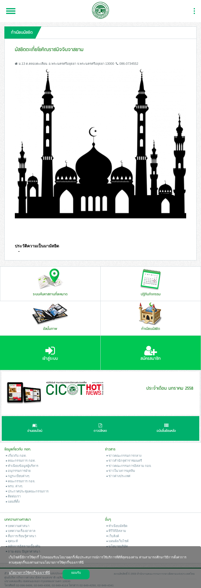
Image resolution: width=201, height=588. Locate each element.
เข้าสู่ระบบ (50, 353)
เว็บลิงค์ (112, 536)
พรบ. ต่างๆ (14, 486)
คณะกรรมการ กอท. (20, 460)
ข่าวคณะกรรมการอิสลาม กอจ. (129, 465)
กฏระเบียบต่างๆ (17, 476)
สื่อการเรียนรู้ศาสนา (21, 536)
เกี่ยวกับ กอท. (16, 455)
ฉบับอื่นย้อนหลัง (166, 428)
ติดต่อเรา (13, 496)
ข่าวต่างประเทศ (118, 476)
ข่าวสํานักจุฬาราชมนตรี (124, 460)
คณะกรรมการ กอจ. (20, 481)
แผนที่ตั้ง (12, 501)
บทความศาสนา (17, 526)
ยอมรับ (76, 572)
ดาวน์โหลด (100, 428)
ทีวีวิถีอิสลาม (116, 531)
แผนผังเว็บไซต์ (117, 541)
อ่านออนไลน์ (34, 428)
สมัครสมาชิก (150, 353)
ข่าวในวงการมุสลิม (120, 470)
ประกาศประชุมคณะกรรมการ (27, 491)
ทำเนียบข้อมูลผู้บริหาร (22, 465)
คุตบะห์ (12, 541)
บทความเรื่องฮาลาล (20, 531)
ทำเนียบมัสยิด (116, 526)
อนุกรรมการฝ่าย (18, 470)
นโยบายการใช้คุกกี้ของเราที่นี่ (29, 572)
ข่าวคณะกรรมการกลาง (123, 455)
